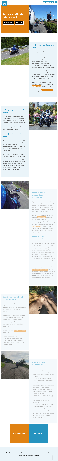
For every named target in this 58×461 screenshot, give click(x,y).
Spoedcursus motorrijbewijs (28, 452)
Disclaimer (22, 455)
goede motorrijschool (47, 90)
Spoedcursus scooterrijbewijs (44, 452)
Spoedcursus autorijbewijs (13, 452)
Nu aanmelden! (19, 433)
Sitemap (36, 455)
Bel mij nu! (39, 433)
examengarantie (36, 86)
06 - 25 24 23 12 (48, 2)
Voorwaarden (29, 455)
